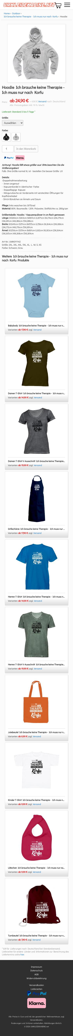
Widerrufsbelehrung (37, 978)
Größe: (5, 117)
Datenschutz (36, 970)
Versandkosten (36, 985)
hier (22, 954)
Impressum (36, 966)
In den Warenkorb (26, 149)
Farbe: (5, 130)
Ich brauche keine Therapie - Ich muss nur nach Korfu (31, 16)
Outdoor (16, 13)
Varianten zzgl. (20, 329)
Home (7, 13)
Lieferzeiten (36, 988)
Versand (42, 101)
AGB (36, 974)
